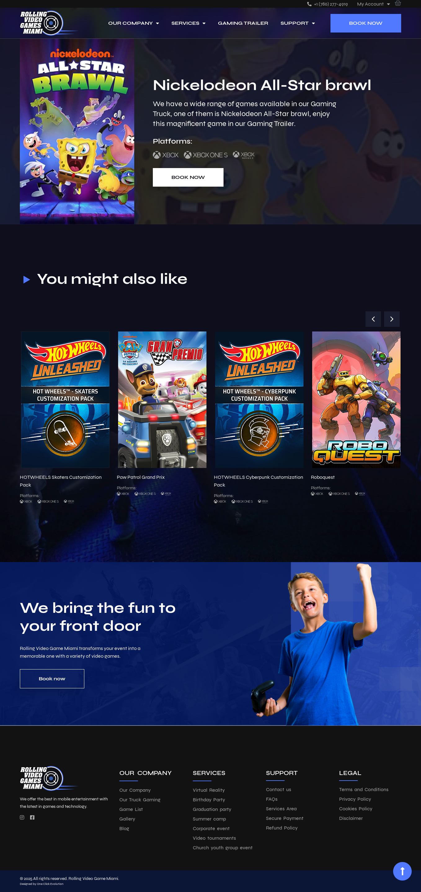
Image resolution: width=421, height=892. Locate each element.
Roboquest (323, 477)
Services (188, 23)
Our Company (133, 23)
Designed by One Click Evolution (42, 884)
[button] (373, 319)
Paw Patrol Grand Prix (141, 477)
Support (298, 23)
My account (373, 4)
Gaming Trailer (243, 23)
